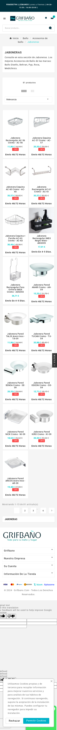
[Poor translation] (11, 616)
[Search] (50, 28)
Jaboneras (11, 519)
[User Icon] (46, 18)
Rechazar (14, 720)
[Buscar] (25, 28)
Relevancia (28, 99)
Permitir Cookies (36, 720)
